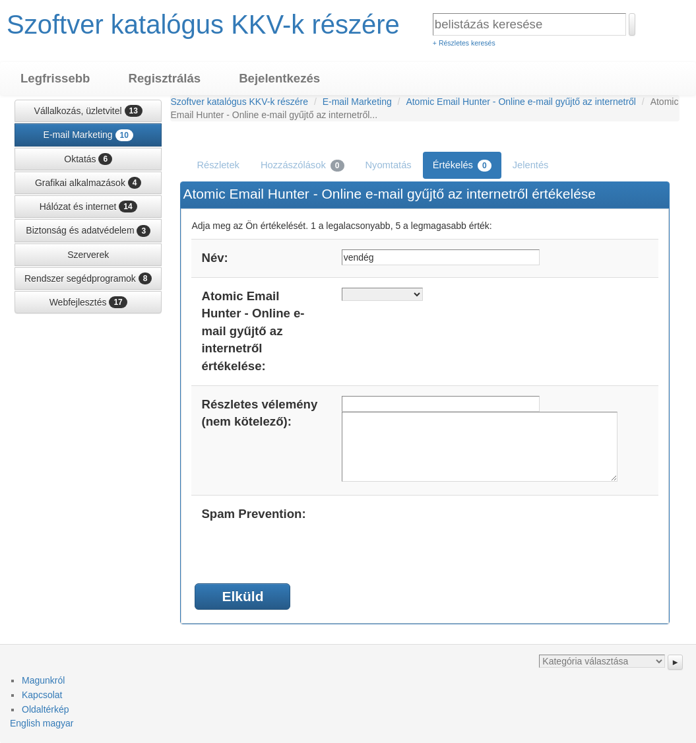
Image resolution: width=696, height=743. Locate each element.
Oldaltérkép (45, 709)
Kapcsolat (42, 695)
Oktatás (88, 159)
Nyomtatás (388, 165)
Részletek (218, 165)
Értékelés (462, 166)
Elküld (242, 596)
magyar (58, 723)
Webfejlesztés (88, 302)
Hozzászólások (302, 166)
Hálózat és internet (88, 206)
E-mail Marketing (88, 135)
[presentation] (442, 531)
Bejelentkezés (279, 78)
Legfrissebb (55, 78)
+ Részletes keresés (464, 43)
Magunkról (43, 680)
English (25, 723)
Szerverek (88, 254)
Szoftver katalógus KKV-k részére (203, 24)
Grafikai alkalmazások (88, 183)
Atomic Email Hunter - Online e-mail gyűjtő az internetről (521, 101)
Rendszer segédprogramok (88, 278)
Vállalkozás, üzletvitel (88, 111)
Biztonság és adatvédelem (88, 231)
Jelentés (531, 165)
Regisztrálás (164, 78)
